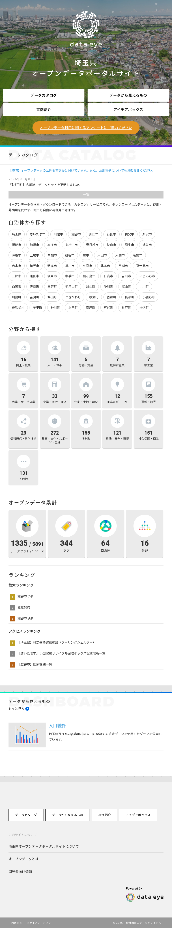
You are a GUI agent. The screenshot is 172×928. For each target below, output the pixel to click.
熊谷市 (76, 234)
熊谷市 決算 (25, 618)
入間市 (120, 255)
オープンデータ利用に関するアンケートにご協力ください (86, 127)
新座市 (52, 265)
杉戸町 (126, 307)
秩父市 (129, 234)
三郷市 (16, 276)
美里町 (37, 307)
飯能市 (16, 244)
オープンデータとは (24, 858)
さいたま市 (37, 234)
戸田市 (102, 255)
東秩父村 (18, 307)
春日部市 (92, 244)
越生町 (90, 286)
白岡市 (16, 286)
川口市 (94, 234)
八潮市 (123, 265)
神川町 (55, 307)
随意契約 (23, 607)
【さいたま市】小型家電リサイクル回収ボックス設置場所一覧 (61, 653)
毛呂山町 (71, 286)
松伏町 (144, 307)
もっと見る (16, 708)
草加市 (52, 255)
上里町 (73, 307)
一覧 (86, 194)
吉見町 (34, 297)
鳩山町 (52, 297)
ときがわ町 (73, 297)
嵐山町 (126, 286)
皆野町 (111, 297)
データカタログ (43, 95)
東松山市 (71, 244)
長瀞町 (129, 297)
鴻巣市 (147, 244)
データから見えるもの (128, 95)
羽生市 (129, 244)
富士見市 (142, 265)
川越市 (58, 234)
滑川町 (108, 286)
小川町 (144, 286)
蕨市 (86, 255)
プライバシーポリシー (40, 922)
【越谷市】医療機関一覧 (34, 664)
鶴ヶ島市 (89, 276)
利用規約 (16, 922)
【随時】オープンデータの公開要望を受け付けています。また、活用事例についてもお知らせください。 (82, 170)
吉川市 (126, 276)
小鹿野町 (148, 297)
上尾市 (34, 255)
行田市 (111, 234)
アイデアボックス (128, 109)
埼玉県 (16, 234)
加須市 (34, 244)
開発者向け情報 (20, 871)
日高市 (108, 276)
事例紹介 (43, 109)
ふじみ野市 (147, 276)
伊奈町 (34, 286)
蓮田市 (34, 276)
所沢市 (147, 234)
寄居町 (90, 307)
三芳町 (52, 286)
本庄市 (52, 244)
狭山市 (111, 244)
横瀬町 (94, 297)
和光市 (34, 265)
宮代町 (108, 307)
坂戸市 (52, 276)
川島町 (16, 297)
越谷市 (70, 255)
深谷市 (16, 255)
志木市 (16, 265)
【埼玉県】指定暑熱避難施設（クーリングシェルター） (56, 642)
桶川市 (70, 265)
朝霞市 (137, 255)
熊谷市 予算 (25, 596)
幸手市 (70, 276)
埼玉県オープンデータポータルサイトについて (44, 846)
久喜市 (87, 265)
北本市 (105, 265)
